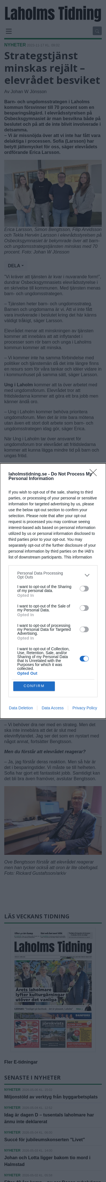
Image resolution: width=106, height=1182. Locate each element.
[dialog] (53, 591)
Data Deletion (21, 708)
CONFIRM (34, 686)
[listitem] (53, 575)
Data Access (53, 708)
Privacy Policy (84, 708)
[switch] (84, 588)
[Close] (95, 474)
